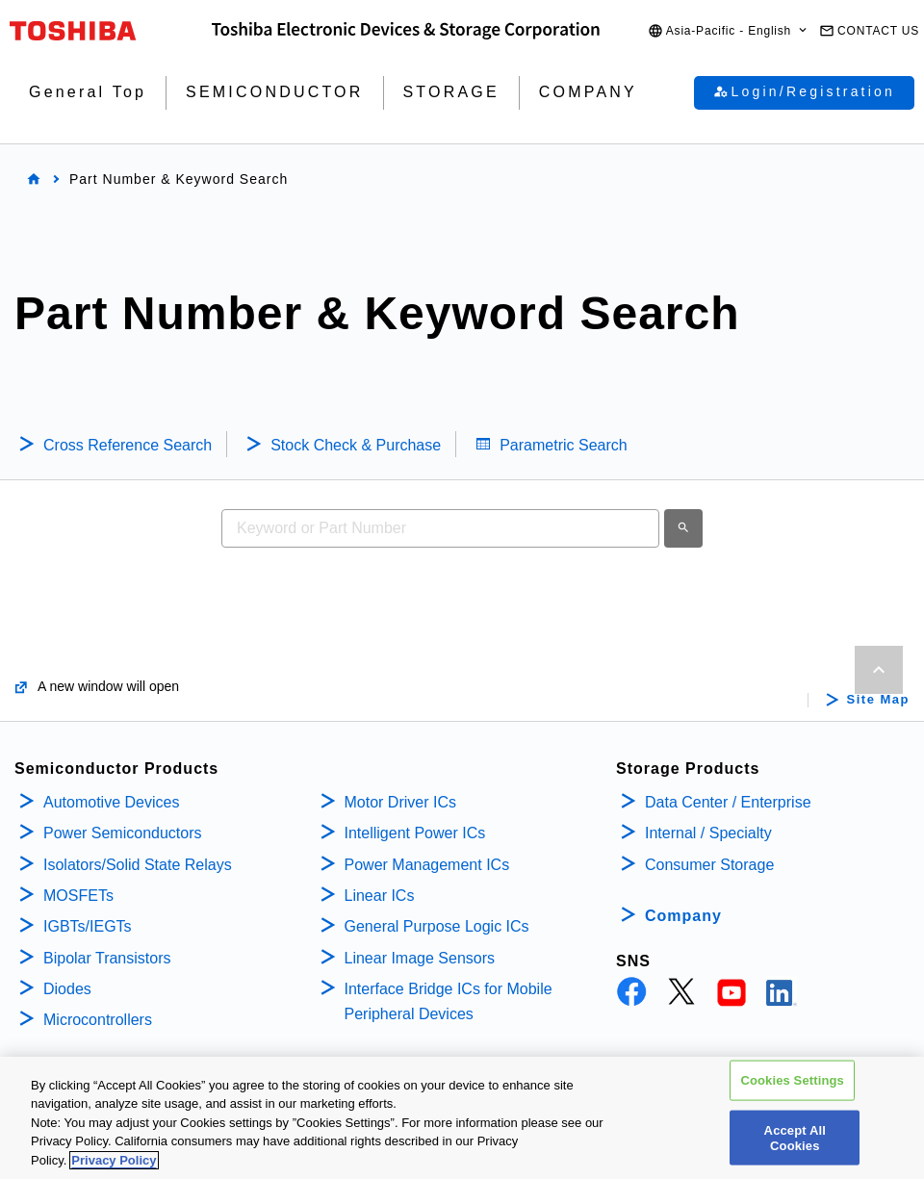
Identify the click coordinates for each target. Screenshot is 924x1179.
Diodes (67, 989)
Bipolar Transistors (107, 958)
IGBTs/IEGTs (87, 926)
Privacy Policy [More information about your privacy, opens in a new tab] (113, 1168)
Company (683, 916)
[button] (728, 31)
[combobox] (440, 528)
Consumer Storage (709, 865)
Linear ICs (380, 895)
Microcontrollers (97, 1020)
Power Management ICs (427, 865)
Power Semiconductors (122, 833)
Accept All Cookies (795, 1146)
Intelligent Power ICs (415, 833)
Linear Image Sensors (420, 958)
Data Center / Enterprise (728, 802)
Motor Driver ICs (400, 802)
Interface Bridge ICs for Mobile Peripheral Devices (448, 1001)
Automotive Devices (111, 802)
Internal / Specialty (708, 833)
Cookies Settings (792, 1088)
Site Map (878, 699)
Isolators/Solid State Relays (137, 865)
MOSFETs (78, 895)
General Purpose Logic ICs (437, 926)
